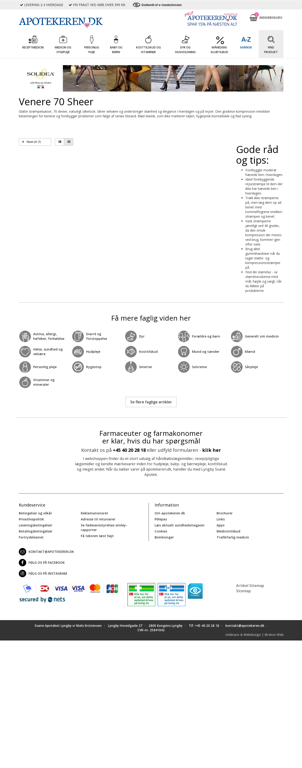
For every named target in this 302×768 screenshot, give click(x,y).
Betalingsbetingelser (35, 531)
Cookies (161, 531)
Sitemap (243, 590)
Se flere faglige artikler (151, 402)
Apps (220, 525)
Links (221, 519)
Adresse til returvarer (98, 519)
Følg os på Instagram (43, 573)
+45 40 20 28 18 (129, 450)
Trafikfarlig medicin (233, 537)
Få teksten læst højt (97, 536)
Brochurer (225, 513)
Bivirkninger (164, 537)
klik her (211, 450)
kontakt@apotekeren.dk (46, 551)
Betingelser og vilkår (35, 513)
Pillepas (161, 519)
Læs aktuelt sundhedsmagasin (180, 525)
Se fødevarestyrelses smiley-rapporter (104, 527)
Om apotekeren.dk (170, 513)
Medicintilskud (228, 531)
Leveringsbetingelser (35, 525)
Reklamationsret (94, 513)
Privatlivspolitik (31, 519)
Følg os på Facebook (42, 562)
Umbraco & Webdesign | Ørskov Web (254, 635)
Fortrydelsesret (31, 537)
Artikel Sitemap (250, 585)
